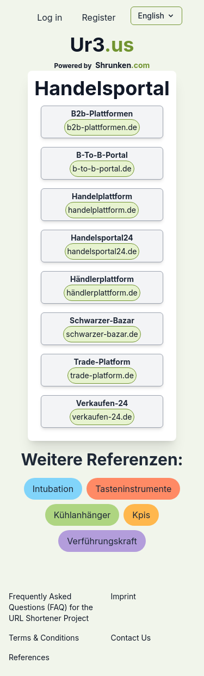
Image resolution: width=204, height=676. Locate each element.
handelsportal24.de (102, 251)
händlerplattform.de (101, 292)
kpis (141, 514)
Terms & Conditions (44, 637)
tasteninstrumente (133, 488)
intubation (53, 488)
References (29, 657)
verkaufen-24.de (102, 416)
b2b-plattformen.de (102, 127)
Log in (49, 17)
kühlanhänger (82, 514)
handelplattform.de (102, 209)
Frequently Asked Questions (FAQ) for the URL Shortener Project (51, 607)
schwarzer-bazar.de (102, 334)
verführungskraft (102, 541)
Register (98, 17)
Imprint (123, 596)
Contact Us (131, 637)
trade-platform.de (102, 375)
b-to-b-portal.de (101, 168)
